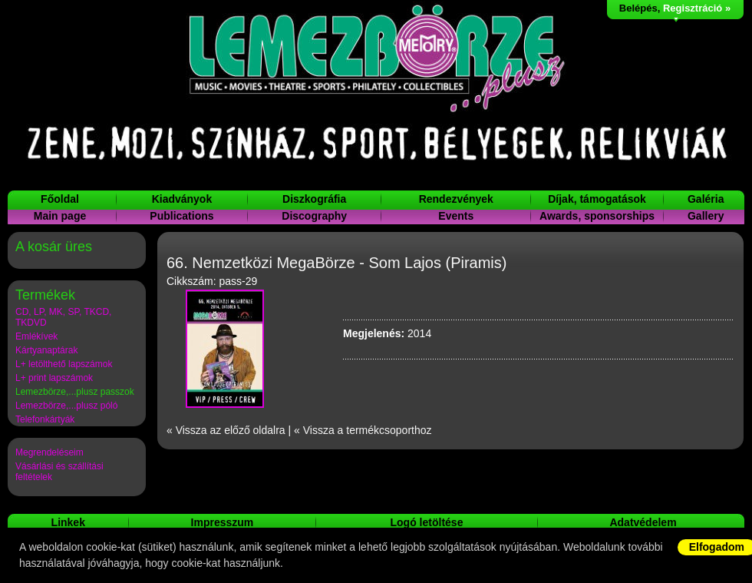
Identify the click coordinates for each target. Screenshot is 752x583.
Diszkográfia (314, 199)
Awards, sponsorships (597, 216)
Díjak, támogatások (597, 199)
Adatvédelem (642, 522)
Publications (181, 216)
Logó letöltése (427, 522)
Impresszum (222, 522)
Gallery (706, 216)
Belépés (638, 8)
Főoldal (60, 199)
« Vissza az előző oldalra (226, 430)
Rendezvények (456, 199)
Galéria (706, 199)
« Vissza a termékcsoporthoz (363, 430)
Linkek (68, 522)
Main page (60, 216)
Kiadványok (182, 199)
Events (455, 216)
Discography (314, 216)
